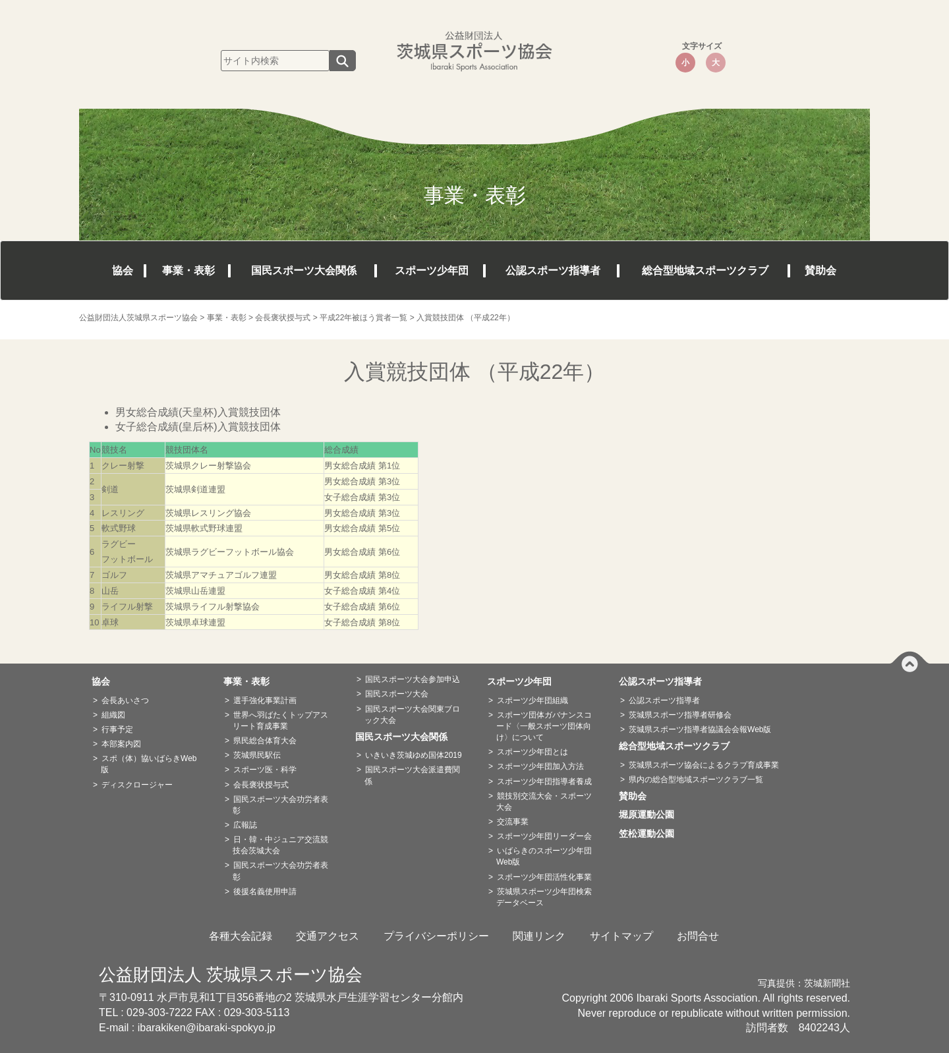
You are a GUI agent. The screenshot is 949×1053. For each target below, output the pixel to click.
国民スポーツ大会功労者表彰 (280, 805)
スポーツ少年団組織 (532, 700)
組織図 (113, 715)
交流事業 (513, 821)
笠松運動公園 (651, 833)
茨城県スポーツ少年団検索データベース (544, 897)
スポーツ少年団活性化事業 (544, 877)
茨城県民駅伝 (257, 755)
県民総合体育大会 (265, 740)
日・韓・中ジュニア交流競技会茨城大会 (280, 845)
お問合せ (698, 936)
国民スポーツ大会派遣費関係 (412, 775)
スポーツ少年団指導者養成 (544, 781)
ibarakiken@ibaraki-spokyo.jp (206, 1027)
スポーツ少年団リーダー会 (544, 836)
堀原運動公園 (651, 814)
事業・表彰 (188, 270)
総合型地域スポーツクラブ (705, 270)
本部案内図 (121, 744)
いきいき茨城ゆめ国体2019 (413, 755)
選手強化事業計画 (265, 700)
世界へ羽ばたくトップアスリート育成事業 (280, 720)
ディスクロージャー (137, 784)
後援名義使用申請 (265, 891)
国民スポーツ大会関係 (304, 270)
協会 (122, 270)
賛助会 (820, 270)
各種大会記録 (240, 936)
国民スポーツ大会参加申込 (412, 679)
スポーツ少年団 (432, 270)
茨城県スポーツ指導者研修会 (680, 715)
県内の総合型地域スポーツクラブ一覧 (696, 779)
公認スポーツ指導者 (552, 270)
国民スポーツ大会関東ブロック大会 (412, 714)
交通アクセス (327, 936)
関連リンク (539, 936)
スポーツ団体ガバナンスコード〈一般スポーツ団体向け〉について (544, 726)
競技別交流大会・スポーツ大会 (544, 801)
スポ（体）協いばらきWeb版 (148, 764)
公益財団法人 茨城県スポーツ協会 (230, 974)
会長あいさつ (125, 700)
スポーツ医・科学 (265, 769)
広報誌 (245, 825)
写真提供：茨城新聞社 (804, 983)
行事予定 (117, 729)
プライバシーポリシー (436, 936)
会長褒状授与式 (261, 784)
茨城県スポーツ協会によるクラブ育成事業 (704, 765)
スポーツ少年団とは (532, 751)
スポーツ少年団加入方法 (540, 766)
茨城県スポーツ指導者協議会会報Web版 (700, 729)
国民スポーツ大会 (396, 693)
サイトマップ (621, 936)
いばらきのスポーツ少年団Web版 (544, 856)
